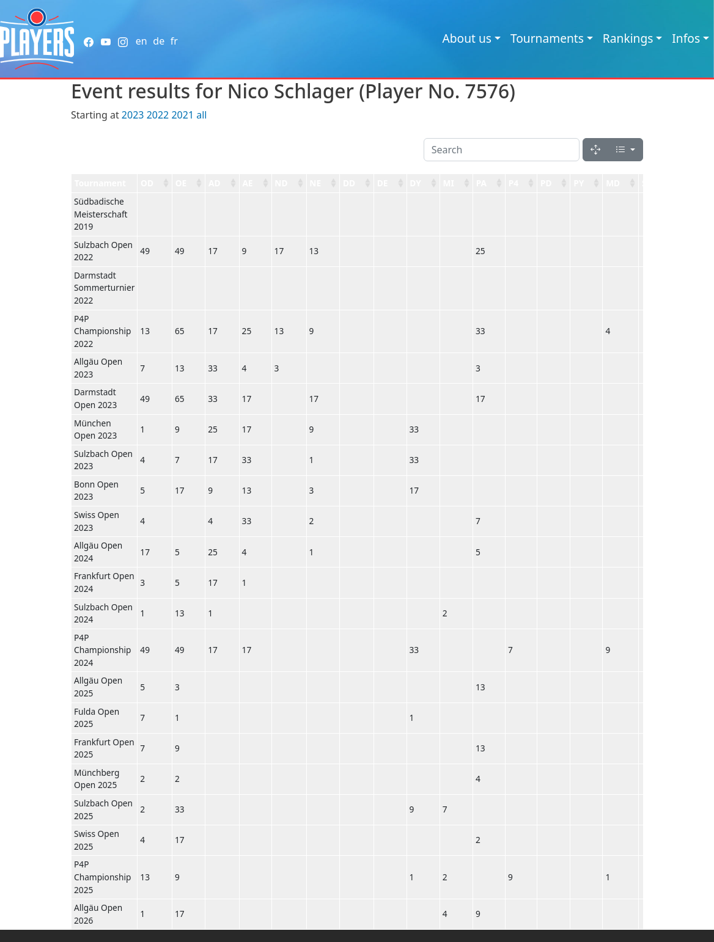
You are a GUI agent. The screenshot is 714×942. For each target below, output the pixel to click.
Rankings (628, 38)
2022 (158, 115)
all (201, 115)
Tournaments (547, 38)
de (158, 41)
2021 (182, 115)
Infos (686, 38)
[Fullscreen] (595, 149)
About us (466, 38)
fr (174, 41)
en (141, 41)
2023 (133, 115)
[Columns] (625, 149)
